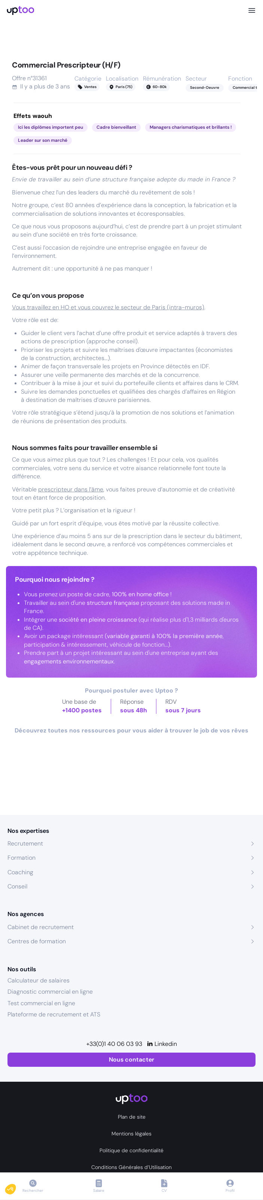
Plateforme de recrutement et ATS (53, 1014)
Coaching (20, 872)
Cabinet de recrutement (40, 927)
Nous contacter (131, 1059)
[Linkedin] (162, 1044)
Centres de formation (36, 941)
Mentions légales (131, 1133)
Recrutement (25, 843)
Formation (21, 858)
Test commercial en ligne (41, 1003)
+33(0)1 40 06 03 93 (114, 1044)
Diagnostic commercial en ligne (50, 992)
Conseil (17, 886)
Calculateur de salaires (38, 980)
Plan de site (132, 1116)
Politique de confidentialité (131, 1150)
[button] (16, 1187)
